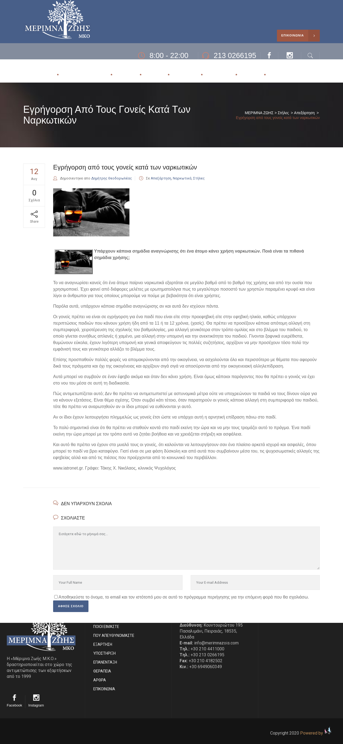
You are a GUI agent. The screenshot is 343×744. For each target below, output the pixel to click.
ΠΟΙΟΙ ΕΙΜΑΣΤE (106, 626)
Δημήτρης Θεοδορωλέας (111, 178)
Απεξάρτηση (304, 113)
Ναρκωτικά (182, 178)
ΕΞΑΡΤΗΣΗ (102, 644)
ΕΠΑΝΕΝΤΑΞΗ (105, 662)
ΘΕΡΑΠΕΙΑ (102, 671)
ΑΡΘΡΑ (99, 680)
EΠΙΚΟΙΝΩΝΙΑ (104, 689)
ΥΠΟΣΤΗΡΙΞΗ (104, 653)
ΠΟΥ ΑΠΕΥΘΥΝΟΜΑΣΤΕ (113, 635)
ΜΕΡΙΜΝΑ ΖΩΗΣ (259, 113)
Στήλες (283, 113)
